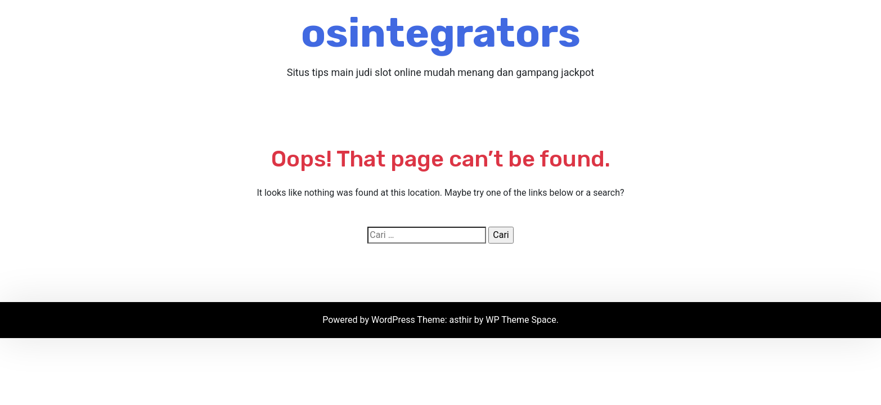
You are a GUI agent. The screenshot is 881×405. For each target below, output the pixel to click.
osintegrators (441, 33)
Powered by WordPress (369, 319)
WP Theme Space (521, 319)
